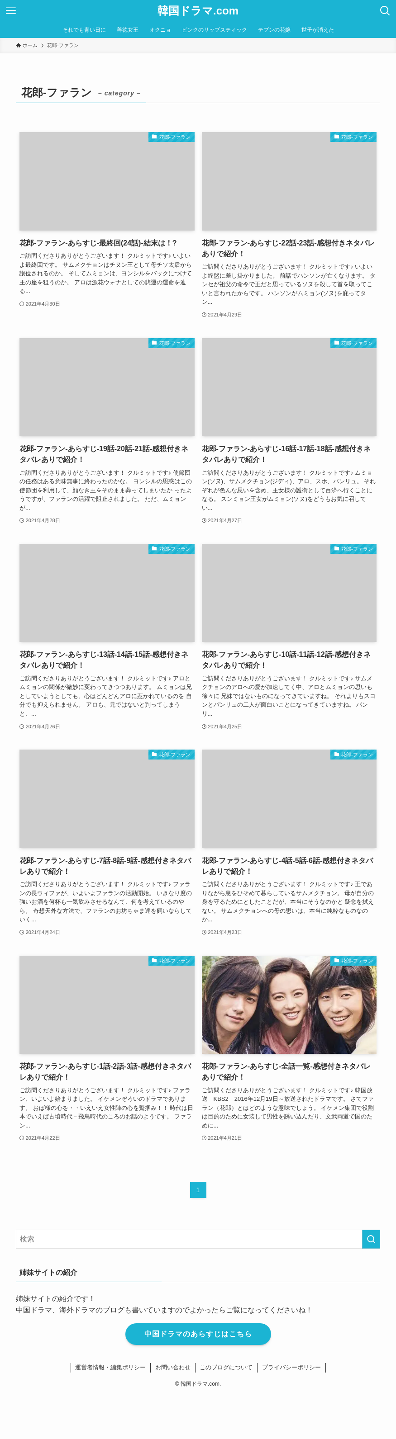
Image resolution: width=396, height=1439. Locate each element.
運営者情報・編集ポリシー (110, 1367)
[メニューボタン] (11, 11)
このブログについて (226, 1367)
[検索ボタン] (385, 11)
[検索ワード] (198, 1239)
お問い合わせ (173, 1367)
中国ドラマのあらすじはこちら (198, 1334)
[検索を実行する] (371, 1239)
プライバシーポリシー (291, 1367)
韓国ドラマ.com (198, 10)
